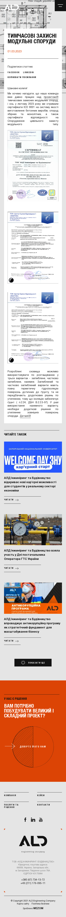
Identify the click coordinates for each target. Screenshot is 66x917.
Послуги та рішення (11, 806)
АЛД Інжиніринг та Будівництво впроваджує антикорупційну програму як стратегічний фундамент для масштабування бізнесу (32, 625)
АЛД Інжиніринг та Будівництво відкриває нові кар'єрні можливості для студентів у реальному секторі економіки (30, 484)
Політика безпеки (40, 904)
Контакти (43, 805)
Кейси (41, 796)
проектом (50, 97)
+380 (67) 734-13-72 (33, 880)
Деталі (24, 416)
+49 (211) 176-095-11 (33, 883)
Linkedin (28, 73)
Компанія (10, 796)
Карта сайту (23, 904)
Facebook (14, 73)
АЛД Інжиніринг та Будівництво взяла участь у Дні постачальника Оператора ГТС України (32, 555)
